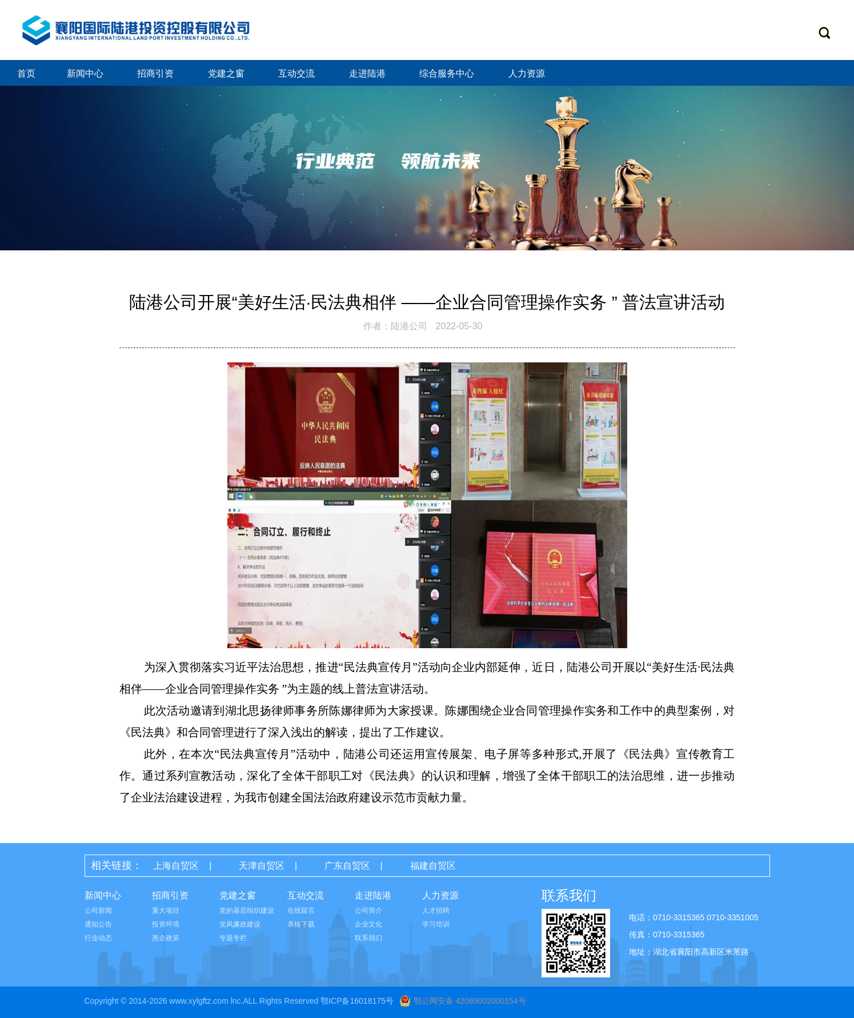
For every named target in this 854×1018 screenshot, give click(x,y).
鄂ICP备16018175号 (357, 1000)
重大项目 (165, 911)
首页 (26, 73)
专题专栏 (233, 938)
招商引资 (156, 73)
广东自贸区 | (358, 866)
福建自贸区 (433, 866)
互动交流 (297, 73)
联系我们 (368, 938)
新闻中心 (86, 73)
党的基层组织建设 (246, 911)
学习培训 (436, 924)
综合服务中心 (447, 73)
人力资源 (527, 73)
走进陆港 (368, 73)
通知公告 (98, 924)
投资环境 (165, 924)
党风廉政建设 (239, 924)
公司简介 (368, 911)
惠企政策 (165, 938)
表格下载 (301, 924)
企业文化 (368, 924)
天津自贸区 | (273, 866)
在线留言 (301, 911)
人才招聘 (436, 911)
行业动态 (98, 938)
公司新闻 (98, 911)
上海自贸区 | (187, 866)
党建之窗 (227, 73)
